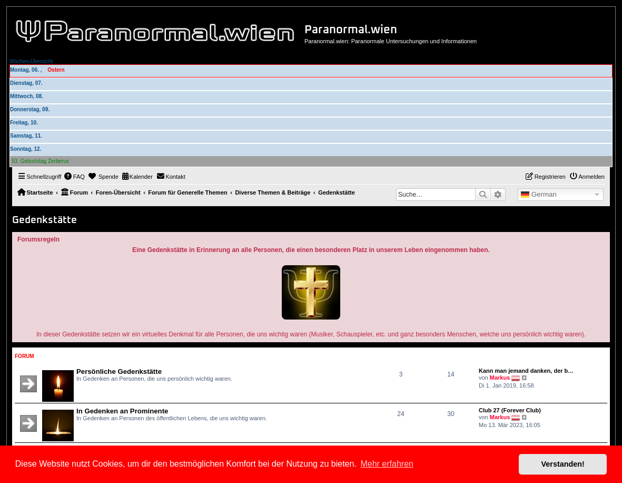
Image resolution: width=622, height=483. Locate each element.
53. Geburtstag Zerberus (40, 161)
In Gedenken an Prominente (122, 411)
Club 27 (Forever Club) (510, 410)
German (539, 194)
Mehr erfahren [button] (386, 463)
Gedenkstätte (44, 220)
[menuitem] (74, 176)
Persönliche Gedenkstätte (119, 371)
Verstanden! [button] (563, 464)
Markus (500, 377)
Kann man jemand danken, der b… (526, 371)
